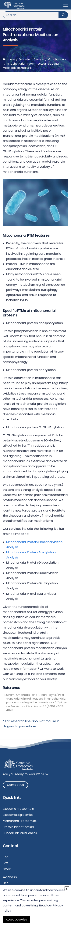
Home (11, 59)
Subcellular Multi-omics (20, 833)
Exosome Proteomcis (18, 809)
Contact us (15, 785)
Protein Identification (18, 827)
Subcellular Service (31, 59)
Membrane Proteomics (20, 821)
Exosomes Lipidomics (18, 815)
